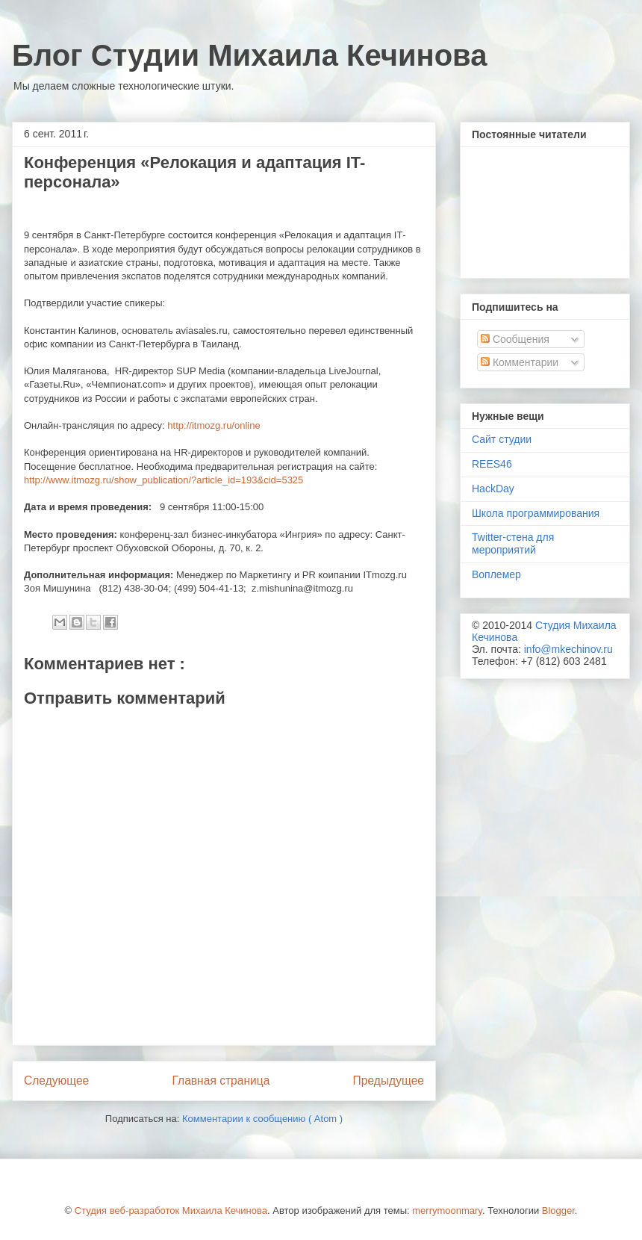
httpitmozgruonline (213, 425)
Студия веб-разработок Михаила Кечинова (171, 1210)
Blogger (558, 1210)
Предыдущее (388, 1080)
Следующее (56, 1080)
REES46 (492, 464)
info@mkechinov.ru (568, 649)
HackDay (493, 489)
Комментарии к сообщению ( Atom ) (262, 1118)
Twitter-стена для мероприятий (513, 543)
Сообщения (515, 339)
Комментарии (519, 362)
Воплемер (496, 574)
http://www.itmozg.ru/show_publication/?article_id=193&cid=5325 (163, 480)
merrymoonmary (447, 1210)
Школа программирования (535, 513)
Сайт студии (502, 439)
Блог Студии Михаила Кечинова (249, 55)
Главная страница (220, 1080)
